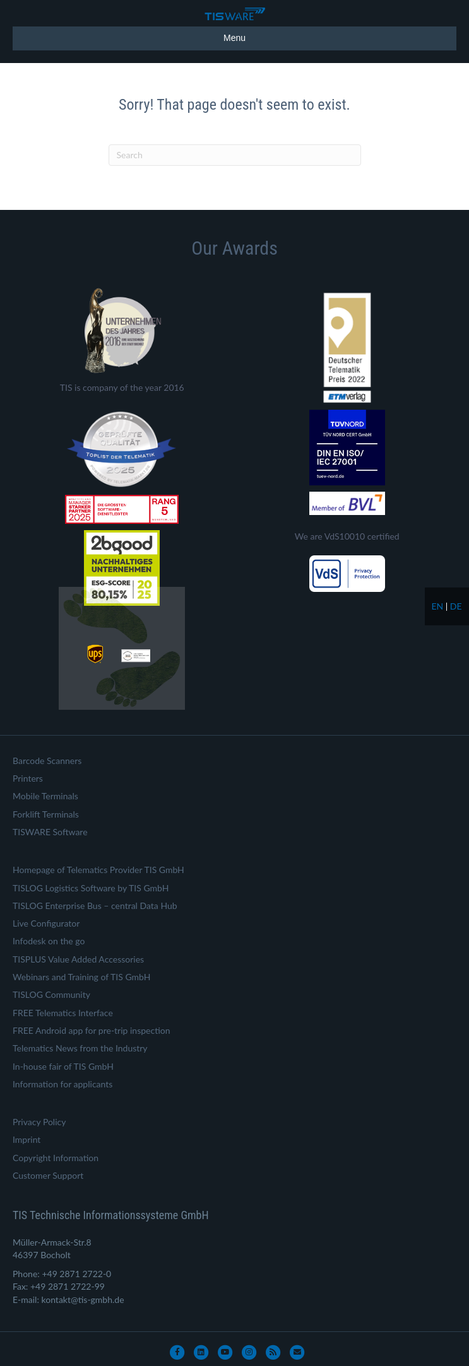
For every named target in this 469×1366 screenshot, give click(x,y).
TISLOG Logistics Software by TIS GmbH (91, 888)
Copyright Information (55, 1157)
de (456, 606)
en (437, 606)
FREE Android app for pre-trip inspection (91, 1030)
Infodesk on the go (49, 940)
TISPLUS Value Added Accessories (78, 959)
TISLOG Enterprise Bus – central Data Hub (95, 905)
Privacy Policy (39, 1121)
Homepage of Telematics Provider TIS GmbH (98, 869)
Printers (28, 778)
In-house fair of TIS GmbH (63, 1066)
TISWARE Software (50, 831)
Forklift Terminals (46, 814)
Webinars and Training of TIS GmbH (81, 976)
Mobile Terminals (45, 795)
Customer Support (48, 1175)
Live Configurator (46, 923)
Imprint (26, 1139)
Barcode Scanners (47, 760)
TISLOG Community (51, 994)
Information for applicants (62, 1084)
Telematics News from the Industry (80, 1048)
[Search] (235, 155)
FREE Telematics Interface (63, 1012)
